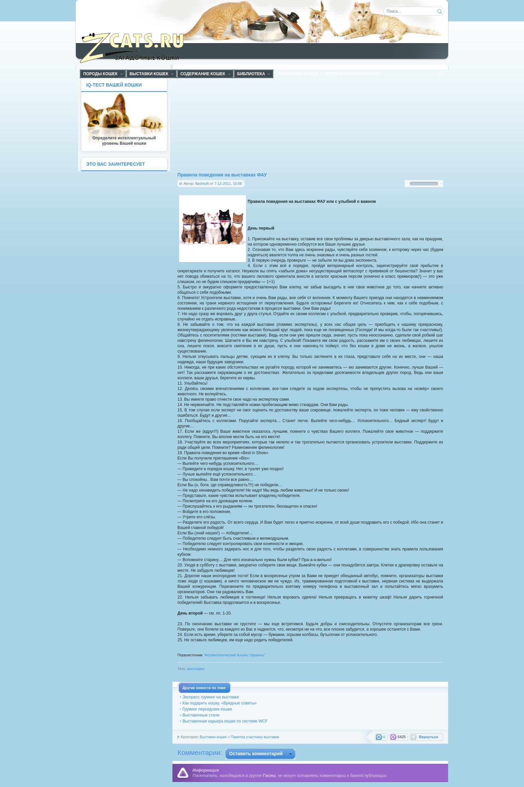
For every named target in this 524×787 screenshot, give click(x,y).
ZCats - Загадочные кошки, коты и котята (135, 46)
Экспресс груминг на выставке (210, 697)
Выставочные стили (201, 715)
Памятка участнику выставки (255, 737)
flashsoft (202, 183)
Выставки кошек (213, 737)
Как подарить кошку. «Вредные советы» (219, 703)
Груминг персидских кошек (207, 709)
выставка (196, 669)
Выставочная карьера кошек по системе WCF (225, 721)
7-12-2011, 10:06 (228, 183)
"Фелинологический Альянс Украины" (234, 655)
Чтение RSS (441, 74)
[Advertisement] (244, 124)
